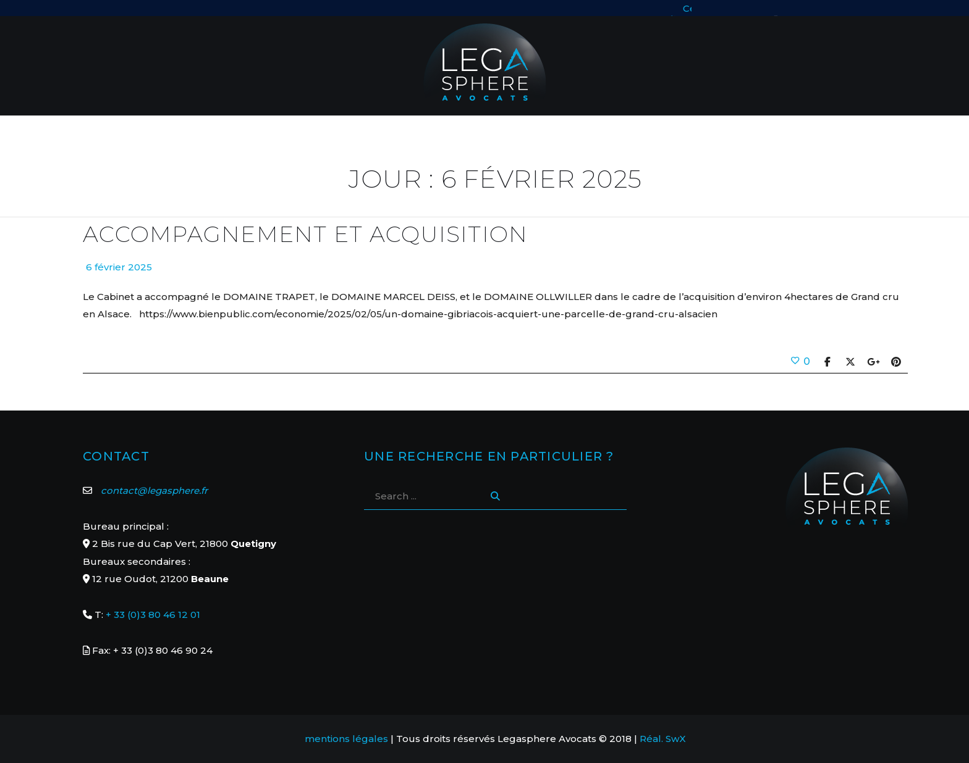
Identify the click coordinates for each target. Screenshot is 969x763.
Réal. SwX (663, 738)
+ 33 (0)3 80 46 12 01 (153, 614)
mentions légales (346, 738)
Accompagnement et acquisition (305, 234)
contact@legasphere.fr (154, 490)
